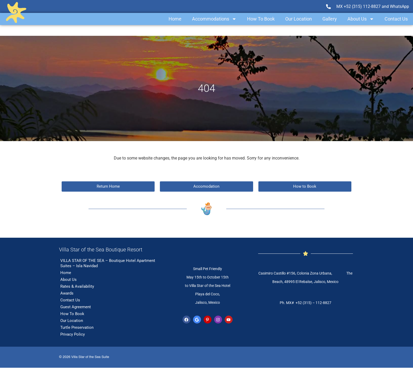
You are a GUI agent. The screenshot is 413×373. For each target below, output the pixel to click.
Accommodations (214, 19)
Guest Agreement (75, 307)
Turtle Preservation (77, 327)
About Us (360, 19)
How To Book (261, 19)
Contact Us (396, 19)
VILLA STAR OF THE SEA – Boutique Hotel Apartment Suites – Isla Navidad (107, 263)
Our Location (298, 19)
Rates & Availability (77, 286)
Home (175, 19)
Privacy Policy (72, 334)
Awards (66, 293)
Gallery (329, 19)
